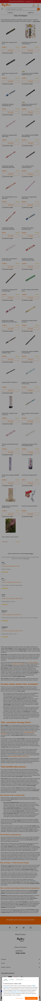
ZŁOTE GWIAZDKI (15, 808)
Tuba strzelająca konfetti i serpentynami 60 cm (28, 166)
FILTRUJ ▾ (10, 12)
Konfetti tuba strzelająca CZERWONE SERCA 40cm (28, 259)
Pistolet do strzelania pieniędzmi (29, 506)
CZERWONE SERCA (15, 802)
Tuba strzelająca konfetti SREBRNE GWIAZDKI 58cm (30, 135)
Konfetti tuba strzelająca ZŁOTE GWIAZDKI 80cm (9, 290)
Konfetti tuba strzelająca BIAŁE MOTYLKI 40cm (29, 383)
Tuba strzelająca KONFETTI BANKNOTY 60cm (8, 352)
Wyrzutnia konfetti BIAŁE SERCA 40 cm (10, 444)
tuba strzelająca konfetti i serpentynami (19, 756)
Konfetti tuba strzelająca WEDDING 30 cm (10, 475)
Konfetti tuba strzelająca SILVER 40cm (10, 74)
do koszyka (10, 50)
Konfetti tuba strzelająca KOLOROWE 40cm (27, 228)
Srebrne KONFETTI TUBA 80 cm (10, 382)
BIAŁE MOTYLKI (14, 813)
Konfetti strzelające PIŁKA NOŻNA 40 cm (30, 290)
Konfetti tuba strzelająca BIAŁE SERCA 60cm (9, 135)
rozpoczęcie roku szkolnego (17, 664)
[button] (3, 997)
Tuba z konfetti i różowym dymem (10, 537)
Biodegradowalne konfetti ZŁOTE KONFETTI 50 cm (10, 506)
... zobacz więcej (36, 21)
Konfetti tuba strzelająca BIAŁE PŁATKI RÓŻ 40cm (9, 259)
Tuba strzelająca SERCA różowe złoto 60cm (9, 197)
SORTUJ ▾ (31, 12)
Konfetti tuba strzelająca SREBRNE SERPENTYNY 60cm (30, 74)
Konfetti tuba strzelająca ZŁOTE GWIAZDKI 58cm (29, 43)
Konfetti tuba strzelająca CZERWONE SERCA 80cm (8, 228)
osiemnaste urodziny (32, 662)
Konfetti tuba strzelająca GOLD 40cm (9, 43)
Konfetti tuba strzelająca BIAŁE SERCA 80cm (29, 197)
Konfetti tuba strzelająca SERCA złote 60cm (29, 321)
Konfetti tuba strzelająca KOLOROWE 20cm (8, 104)
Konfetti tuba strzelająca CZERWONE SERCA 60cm (8, 166)
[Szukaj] (21, 9)
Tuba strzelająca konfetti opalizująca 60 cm (30, 414)
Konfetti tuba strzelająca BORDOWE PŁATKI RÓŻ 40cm (9, 321)
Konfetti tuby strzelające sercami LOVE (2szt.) (10, 414)
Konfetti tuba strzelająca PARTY (29, 475)
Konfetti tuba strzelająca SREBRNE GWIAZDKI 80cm (30, 352)
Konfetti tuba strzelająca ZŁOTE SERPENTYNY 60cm (29, 104)
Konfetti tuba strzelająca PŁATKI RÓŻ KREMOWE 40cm (29, 444)
